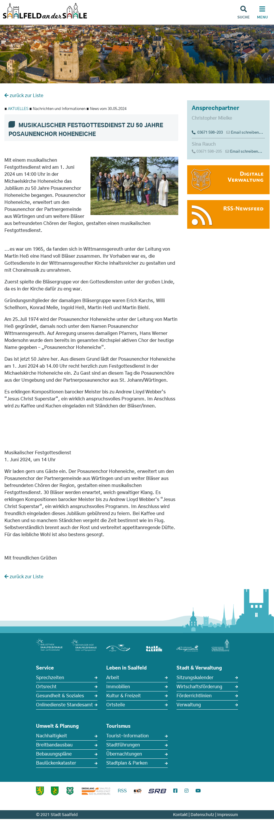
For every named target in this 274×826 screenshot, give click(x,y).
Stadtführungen (123, 745)
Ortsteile (115, 705)
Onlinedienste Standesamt (64, 705)
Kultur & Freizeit (123, 696)
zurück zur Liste (23, 95)
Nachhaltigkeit (51, 736)
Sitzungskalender (195, 677)
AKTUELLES (18, 109)
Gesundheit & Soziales (60, 696)
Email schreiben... (247, 133)
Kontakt (180, 815)
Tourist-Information (127, 736)
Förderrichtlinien (194, 696)
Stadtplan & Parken (127, 763)
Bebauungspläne (54, 754)
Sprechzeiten (50, 677)
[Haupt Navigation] (262, 13)
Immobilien (118, 686)
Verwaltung (189, 705)
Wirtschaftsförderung (199, 686)
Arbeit (112, 677)
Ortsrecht (46, 686)
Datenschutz (202, 815)
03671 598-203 (207, 133)
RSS (122, 791)
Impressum (227, 815)
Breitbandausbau (54, 745)
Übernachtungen (124, 754)
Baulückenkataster (56, 763)
